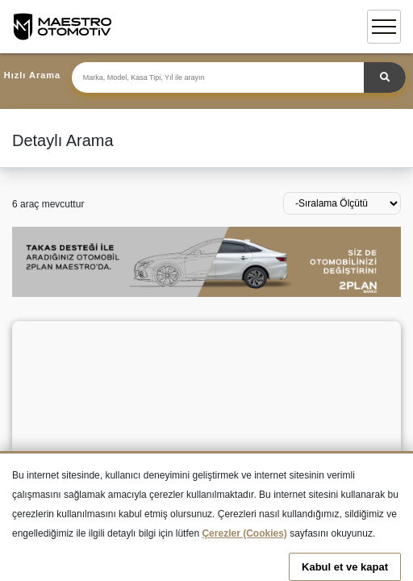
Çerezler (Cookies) (244, 533)
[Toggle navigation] (384, 27)
